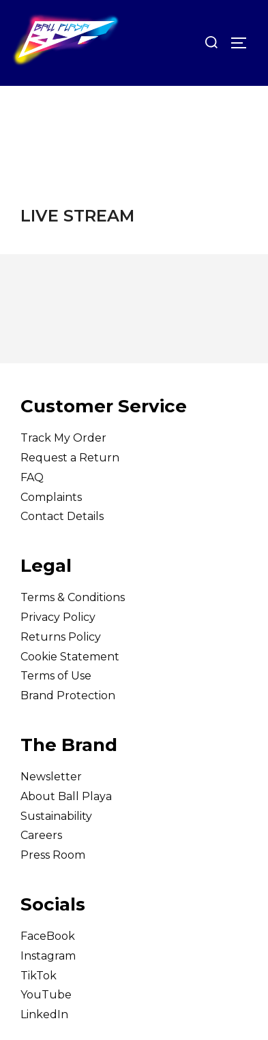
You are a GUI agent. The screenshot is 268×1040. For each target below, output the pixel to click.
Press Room (52, 854)
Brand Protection (67, 695)
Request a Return (69, 457)
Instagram (48, 955)
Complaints (51, 497)
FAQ (32, 477)
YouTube (46, 994)
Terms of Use (55, 675)
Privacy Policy (57, 617)
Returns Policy (60, 636)
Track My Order (63, 437)
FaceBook (47, 936)
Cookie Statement (69, 656)
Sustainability (56, 816)
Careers (41, 835)
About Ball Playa (66, 796)
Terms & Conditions (72, 597)
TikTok (38, 975)
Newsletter (51, 776)
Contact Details (62, 516)
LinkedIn (44, 1014)
